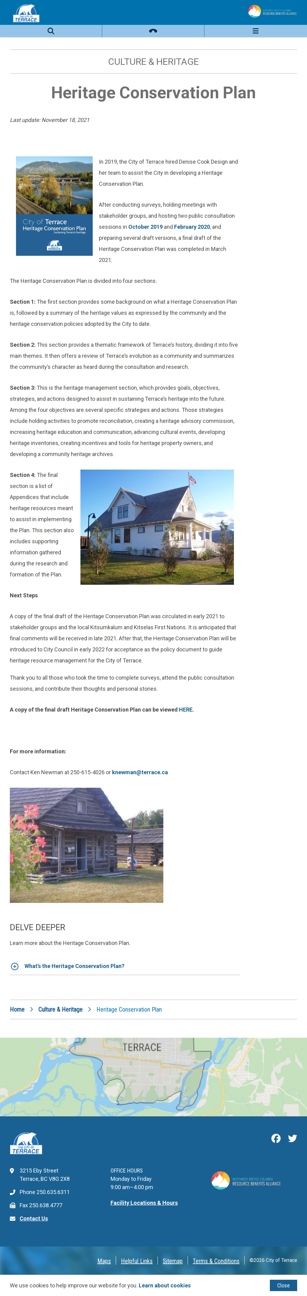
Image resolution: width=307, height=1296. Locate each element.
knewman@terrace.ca (140, 772)
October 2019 (145, 227)
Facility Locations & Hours (144, 1203)
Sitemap (173, 1261)
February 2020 (192, 227)
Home (17, 1009)
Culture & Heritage (60, 1009)
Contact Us (34, 1218)
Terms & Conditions (216, 1261)
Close (283, 1285)
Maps (104, 1261)
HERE (185, 709)
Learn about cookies (165, 1285)
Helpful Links (137, 1261)
